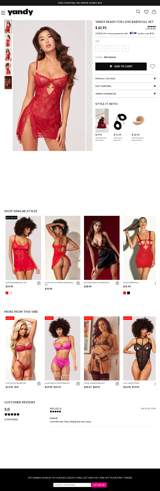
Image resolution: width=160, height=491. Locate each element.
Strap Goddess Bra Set (94, 383)
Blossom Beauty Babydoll (96, 282)
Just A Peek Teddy (131, 383)
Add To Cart (121, 66)
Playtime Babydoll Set (16, 282)
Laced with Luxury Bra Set (57, 383)
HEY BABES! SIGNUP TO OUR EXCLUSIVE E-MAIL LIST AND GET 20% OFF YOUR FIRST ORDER (80, 477)
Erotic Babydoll (131, 282)
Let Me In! (99, 485)
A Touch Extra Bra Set (16, 383)
